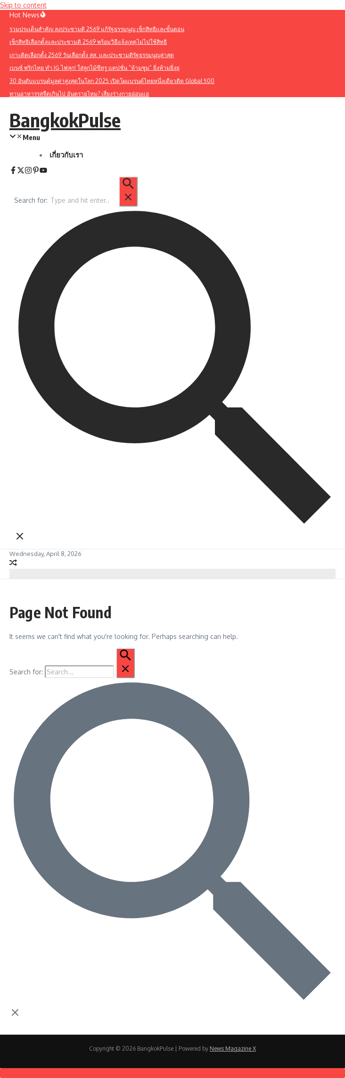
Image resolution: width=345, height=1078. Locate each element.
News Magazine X (233, 1048)
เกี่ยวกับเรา (66, 154)
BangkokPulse (65, 120)
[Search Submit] (128, 191)
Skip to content (23, 5)
